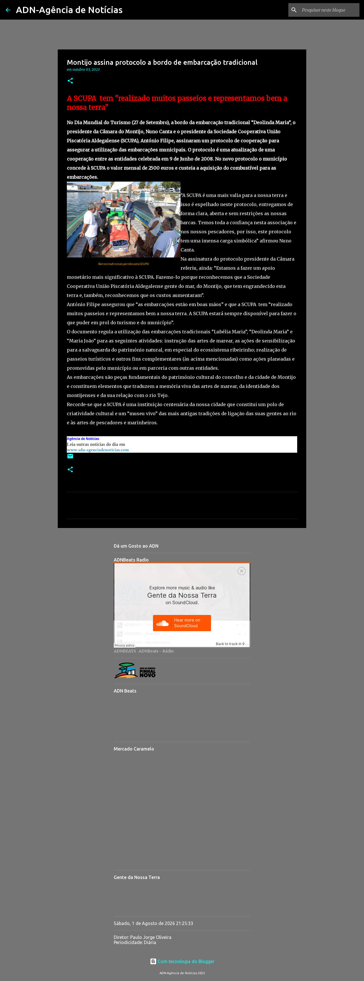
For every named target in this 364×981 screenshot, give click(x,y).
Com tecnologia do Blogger (182, 961)
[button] (70, 81)
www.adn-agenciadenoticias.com (98, 450)
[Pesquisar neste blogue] (329, 10)
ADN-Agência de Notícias (69, 10)
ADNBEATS (125, 651)
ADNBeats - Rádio (156, 651)
